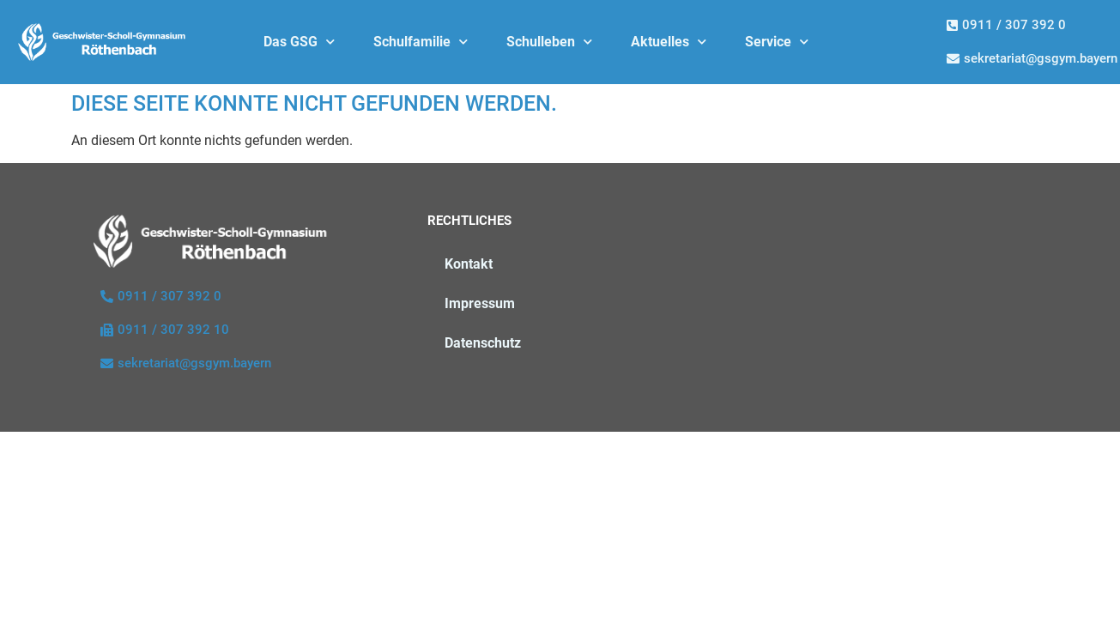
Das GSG (299, 41)
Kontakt (469, 264)
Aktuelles (668, 41)
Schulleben (549, 41)
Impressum (480, 303)
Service (776, 41)
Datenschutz (483, 343)
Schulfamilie (420, 41)
